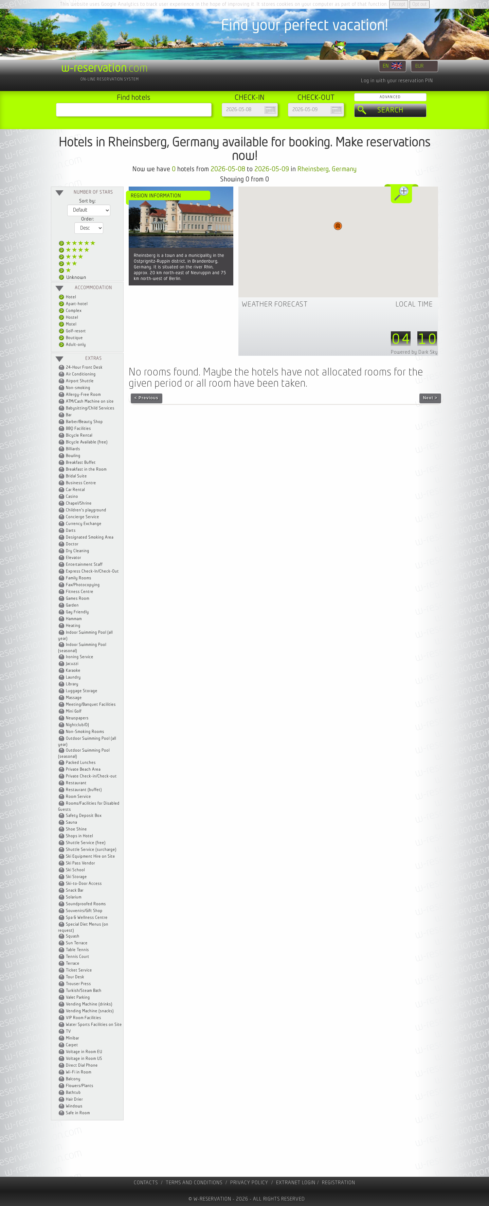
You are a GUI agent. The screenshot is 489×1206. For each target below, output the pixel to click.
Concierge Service (82, 517)
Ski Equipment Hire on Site (90, 856)
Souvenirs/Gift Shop (84, 911)
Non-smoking (78, 388)
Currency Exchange (84, 524)
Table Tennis (77, 950)
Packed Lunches (81, 763)
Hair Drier (74, 1099)
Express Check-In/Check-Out (92, 571)
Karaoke (73, 670)
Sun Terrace (77, 943)
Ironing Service (79, 657)
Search (390, 110)
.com (104, 68)
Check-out (315, 97)
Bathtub (73, 1093)
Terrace (72, 963)
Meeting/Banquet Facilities (91, 704)
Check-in (250, 97)
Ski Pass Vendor (80, 863)
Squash (72, 936)
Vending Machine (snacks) (90, 1011)
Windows (74, 1106)
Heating (73, 626)
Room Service (78, 797)
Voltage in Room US (84, 1059)
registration (338, 1182)
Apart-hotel (73, 304)
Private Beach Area (83, 769)
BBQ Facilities (78, 429)
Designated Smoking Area (89, 537)
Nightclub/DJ (77, 725)
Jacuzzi (72, 664)
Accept (398, 4)
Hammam (74, 619)
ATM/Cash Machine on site (90, 401)
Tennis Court (77, 957)
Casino (72, 497)
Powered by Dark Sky (414, 352)
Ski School (75, 870)
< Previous (146, 398)
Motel (67, 324)
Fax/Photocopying (83, 585)
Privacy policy (249, 1182)
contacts (146, 1182)
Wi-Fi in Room (78, 1072)
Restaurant (76, 783)
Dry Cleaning (77, 551)
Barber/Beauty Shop (84, 422)
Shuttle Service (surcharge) (91, 850)
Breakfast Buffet (81, 463)
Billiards (73, 449)
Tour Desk (75, 977)
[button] (338, 226)
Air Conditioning (81, 374)
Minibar (72, 1038)
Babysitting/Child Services (90, 408)
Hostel (68, 317)
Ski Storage (76, 877)
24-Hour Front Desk (84, 367)
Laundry (73, 677)
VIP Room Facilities (83, 1018)
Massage (74, 698)
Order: (87, 219)
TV (68, 1031)
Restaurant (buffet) (84, 790)
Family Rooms (78, 578)
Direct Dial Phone (82, 1065)
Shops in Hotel (79, 836)
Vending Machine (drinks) (89, 1004)
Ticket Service (79, 970)
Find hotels (133, 97)
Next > (430, 398)
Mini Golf (74, 711)
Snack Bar (75, 890)
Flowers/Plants (79, 1086)
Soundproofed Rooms (86, 904)
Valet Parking (78, 997)
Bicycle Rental (79, 435)
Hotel (67, 297)
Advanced (390, 97)
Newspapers (77, 718)
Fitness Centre (79, 592)
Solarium (74, 897)
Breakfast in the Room (86, 469)
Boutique (71, 338)
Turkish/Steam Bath (84, 991)
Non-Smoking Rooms (85, 732)
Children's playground (86, 510)
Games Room (77, 598)
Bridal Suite (76, 476)
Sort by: (87, 201)
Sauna (71, 822)
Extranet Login (295, 1182)
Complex (70, 311)
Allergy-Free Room (83, 395)
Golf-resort (72, 331)
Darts (71, 530)
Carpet (72, 1045)
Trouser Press (78, 984)
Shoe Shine (76, 829)
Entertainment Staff (84, 564)
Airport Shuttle (80, 381)
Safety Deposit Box (84, 816)
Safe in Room (78, 1113)
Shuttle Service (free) (86, 843)
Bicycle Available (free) (87, 442)
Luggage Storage (81, 691)
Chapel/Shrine (79, 503)
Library (72, 684)
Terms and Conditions (194, 1182)
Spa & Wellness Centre (87, 918)
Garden (72, 605)
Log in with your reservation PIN (397, 80)
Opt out (419, 4)
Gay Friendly (77, 612)
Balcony (73, 1079)
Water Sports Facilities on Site (94, 1025)
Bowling (73, 456)
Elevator (73, 558)
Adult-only (72, 345)
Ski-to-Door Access (84, 884)
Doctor (72, 544)
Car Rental (75, 490)
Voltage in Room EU (84, 1052)
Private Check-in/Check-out (91, 776)
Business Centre (81, 483)
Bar (69, 415)
